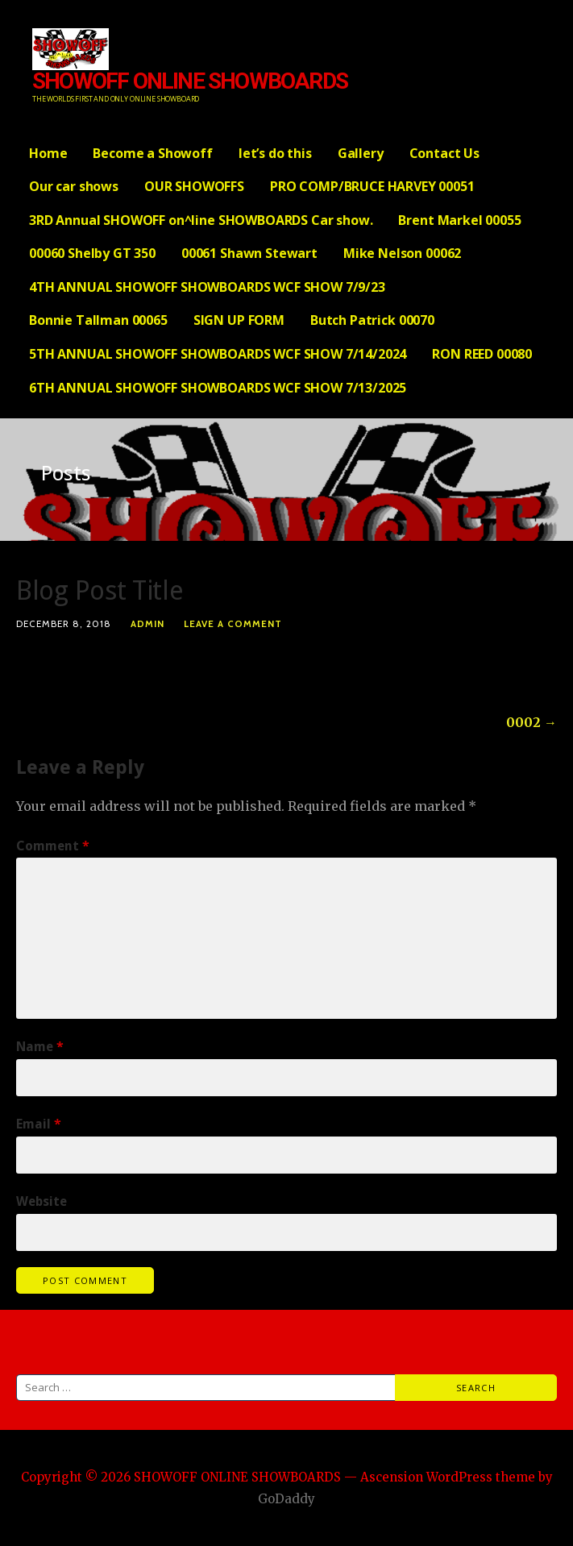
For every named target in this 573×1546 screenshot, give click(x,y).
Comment (52, 846)
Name (40, 1046)
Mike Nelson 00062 (402, 253)
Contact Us (444, 153)
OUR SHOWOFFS (194, 186)
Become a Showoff (152, 153)
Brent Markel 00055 (459, 220)
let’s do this (275, 153)
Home (48, 153)
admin (147, 624)
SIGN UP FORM (238, 320)
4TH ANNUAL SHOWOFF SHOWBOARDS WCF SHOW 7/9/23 (207, 287)
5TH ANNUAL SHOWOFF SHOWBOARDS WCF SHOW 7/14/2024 (217, 354)
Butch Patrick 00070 (372, 320)
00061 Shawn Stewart (249, 253)
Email (38, 1124)
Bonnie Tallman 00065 (98, 320)
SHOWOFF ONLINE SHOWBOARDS (189, 81)
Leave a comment (233, 624)
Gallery (361, 153)
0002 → (531, 722)
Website (41, 1201)
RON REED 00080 (482, 354)
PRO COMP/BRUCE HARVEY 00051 (372, 186)
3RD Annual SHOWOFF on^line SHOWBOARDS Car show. (200, 220)
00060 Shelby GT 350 (92, 253)
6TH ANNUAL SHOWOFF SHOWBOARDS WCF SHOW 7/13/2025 (217, 388)
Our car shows (73, 186)
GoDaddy (286, 1499)
